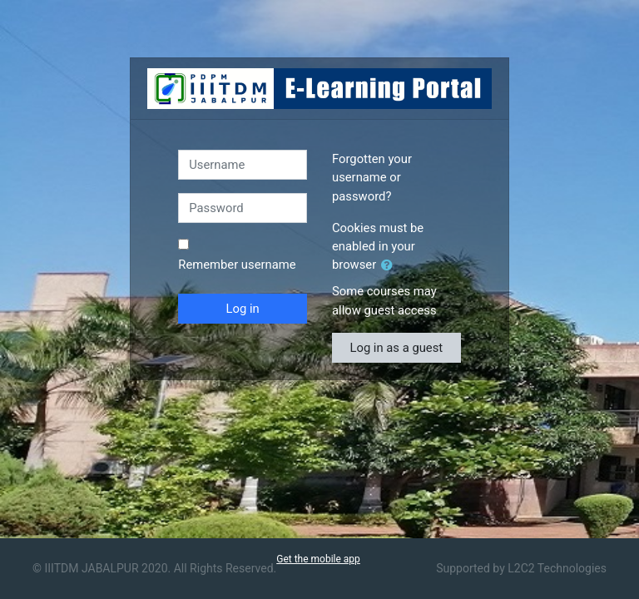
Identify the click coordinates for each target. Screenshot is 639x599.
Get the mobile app (318, 559)
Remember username (236, 264)
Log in (243, 308)
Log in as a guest (396, 347)
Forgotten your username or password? (372, 177)
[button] (390, 265)
